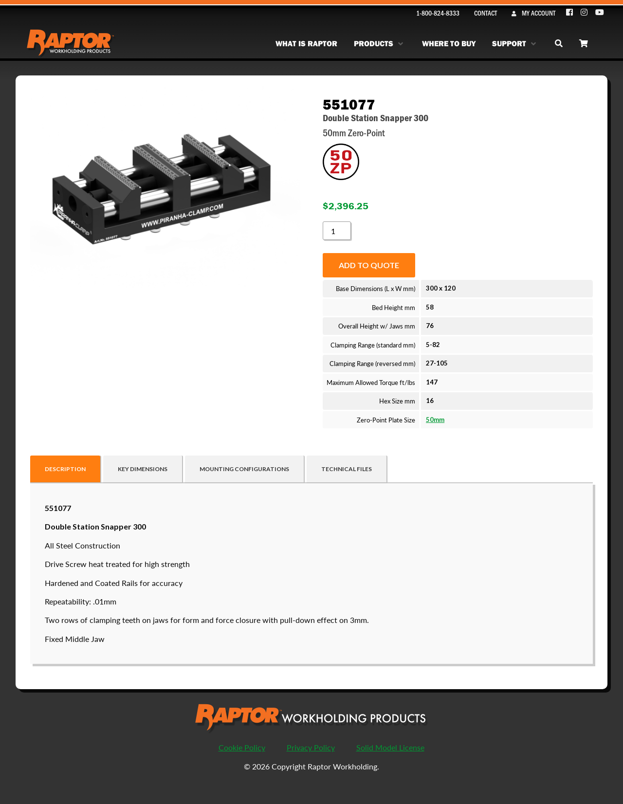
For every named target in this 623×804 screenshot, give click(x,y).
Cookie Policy (242, 747)
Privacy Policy (311, 747)
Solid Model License (390, 747)
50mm (435, 419)
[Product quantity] (337, 230)
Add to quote (369, 265)
